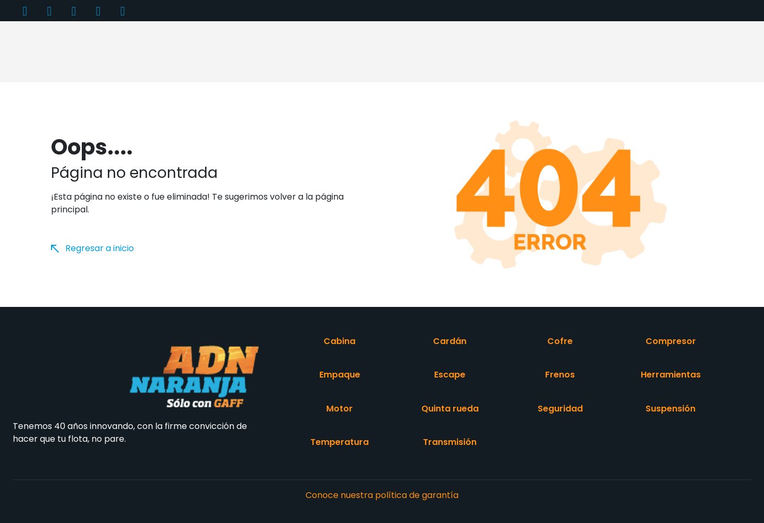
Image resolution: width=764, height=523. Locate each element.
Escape (449, 374)
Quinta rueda (450, 408)
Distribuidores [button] (451, 51)
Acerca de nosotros (258, 51)
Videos (557, 51)
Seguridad (560, 408)
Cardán (449, 341)
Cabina (339, 341)
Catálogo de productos (365, 51)
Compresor (671, 341)
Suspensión (670, 408)
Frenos (560, 374)
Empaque (339, 374)
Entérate (507, 51)
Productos (178, 51)
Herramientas (671, 374)
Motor (339, 408)
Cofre (560, 341)
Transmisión (450, 442)
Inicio (129, 51)
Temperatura (339, 442)
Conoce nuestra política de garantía (382, 495)
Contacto (608, 51)
